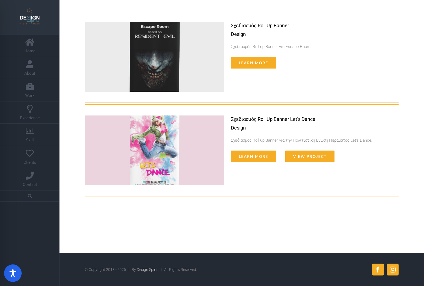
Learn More (253, 62)
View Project (310, 156)
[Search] (29, 196)
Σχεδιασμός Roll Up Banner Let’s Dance (273, 119)
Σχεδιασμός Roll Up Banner (260, 25)
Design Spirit (147, 269)
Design (238, 34)
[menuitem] (29, 45)
